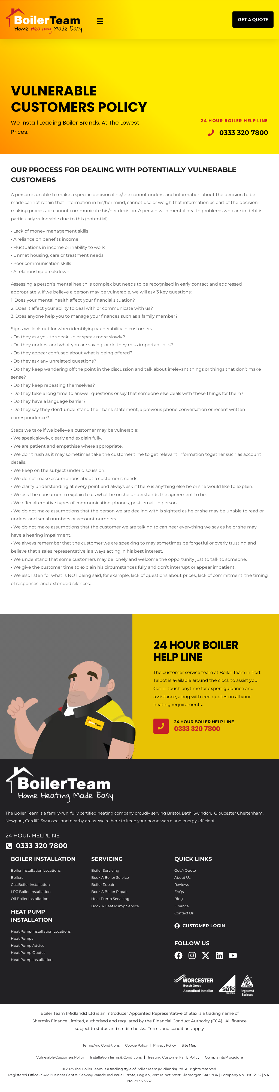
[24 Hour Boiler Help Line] (161, 726)
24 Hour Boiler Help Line (204, 721)
